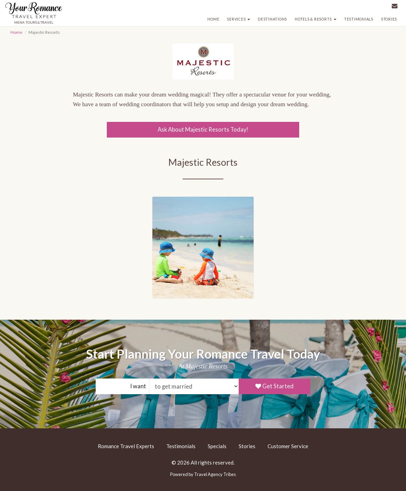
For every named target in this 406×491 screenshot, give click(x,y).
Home (213, 19)
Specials (217, 446)
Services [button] (238, 19)
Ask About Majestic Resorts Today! (203, 129)
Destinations (272, 19)
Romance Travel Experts (126, 446)
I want (138, 386)
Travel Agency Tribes (215, 474)
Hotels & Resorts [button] (315, 19)
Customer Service (288, 446)
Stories (389, 19)
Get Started (274, 386)
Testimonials (358, 19)
